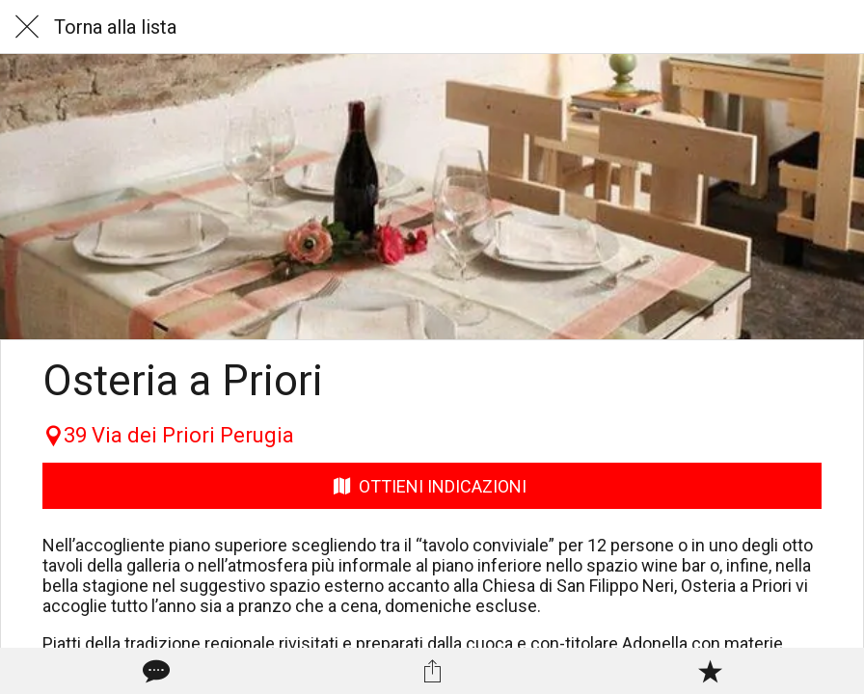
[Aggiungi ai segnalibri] (710, 671)
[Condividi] (432, 671)
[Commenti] (154, 671)
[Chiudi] (27, 27)
